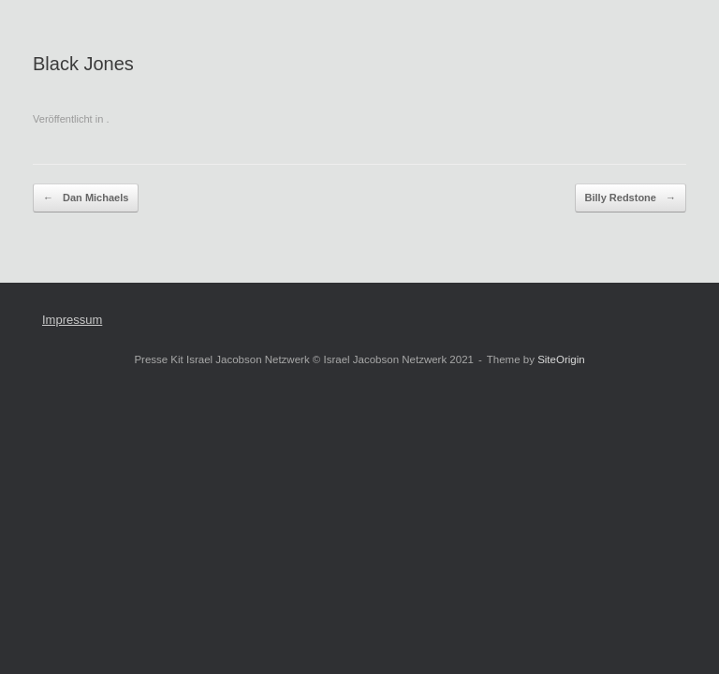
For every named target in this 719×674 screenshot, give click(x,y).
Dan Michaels (85, 198)
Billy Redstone (630, 198)
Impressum (72, 320)
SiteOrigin (561, 359)
